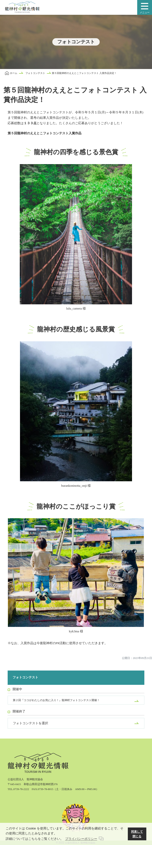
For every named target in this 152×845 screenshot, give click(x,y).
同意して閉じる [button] (137, 834)
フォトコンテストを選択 (30, 723)
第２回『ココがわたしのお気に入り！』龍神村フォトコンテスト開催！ (56, 700)
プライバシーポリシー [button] (81, 839)
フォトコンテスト (25, 677)
